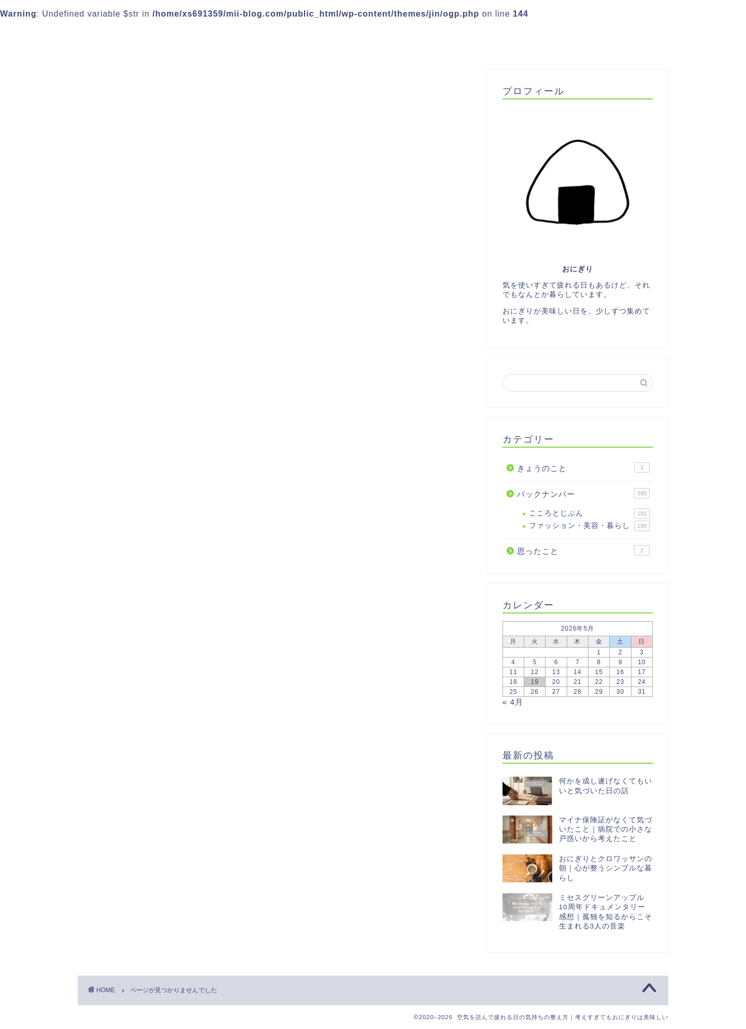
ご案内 (306, 34)
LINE (354, 34)
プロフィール (484, 34)
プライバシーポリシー (619, 34)
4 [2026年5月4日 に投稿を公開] (513, 662)
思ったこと (126, 514)
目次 (543, 34)
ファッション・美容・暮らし (589, 526)
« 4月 (513, 701)
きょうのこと (130, 486)
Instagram (411, 34)
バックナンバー (134, 500)
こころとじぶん (589, 513)
